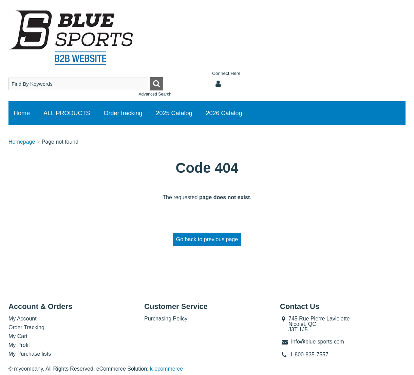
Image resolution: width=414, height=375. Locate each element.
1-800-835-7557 (309, 354)
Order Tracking (26, 327)
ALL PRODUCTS (66, 113)
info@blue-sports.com (317, 342)
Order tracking (123, 113)
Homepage (21, 142)
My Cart (17, 336)
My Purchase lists (29, 354)
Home (22, 113)
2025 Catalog (174, 113)
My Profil (19, 345)
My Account (22, 318)
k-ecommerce (166, 369)
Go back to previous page (207, 239)
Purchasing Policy (165, 318)
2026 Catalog (224, 113)
